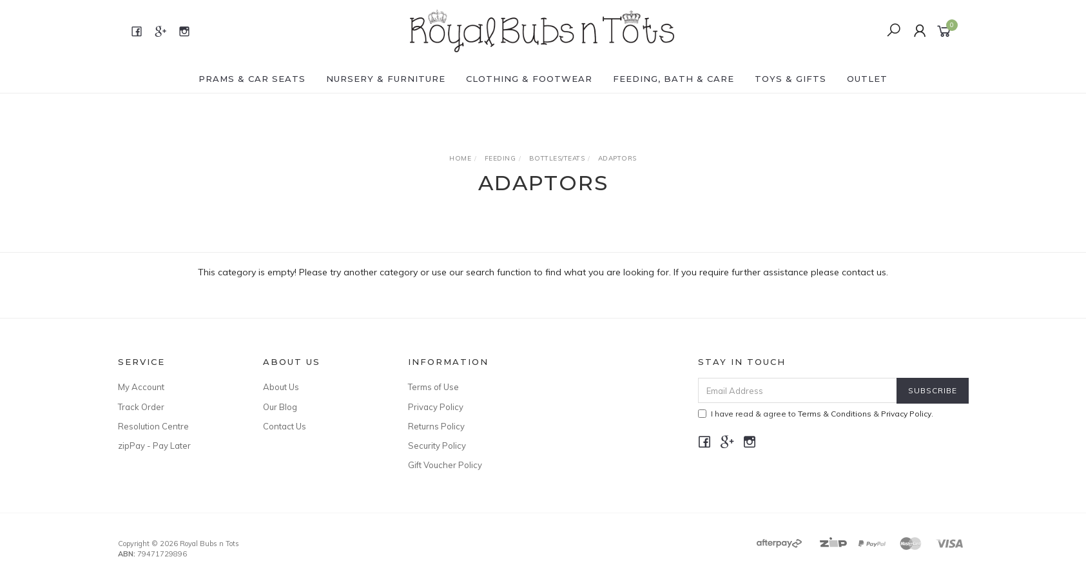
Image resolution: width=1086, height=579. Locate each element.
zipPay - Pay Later (154, 445)
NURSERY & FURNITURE (385, 79)
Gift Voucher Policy (445, 465)
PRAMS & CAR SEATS (252, 79)
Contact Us (284, 426)
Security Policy (437, 445)
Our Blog (280, 407)
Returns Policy (436, 426)
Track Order (141, 407)
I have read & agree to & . (815, 413)
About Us (281, 387)
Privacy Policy (435, 407)
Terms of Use (433, 387)
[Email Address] (797, 390)
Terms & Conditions (834, 413)
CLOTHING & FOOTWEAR (529, 79)
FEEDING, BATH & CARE (673, 79)
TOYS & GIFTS (790, 79)
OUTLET (867, 79)
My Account (141, 387)
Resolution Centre (153, 426)
